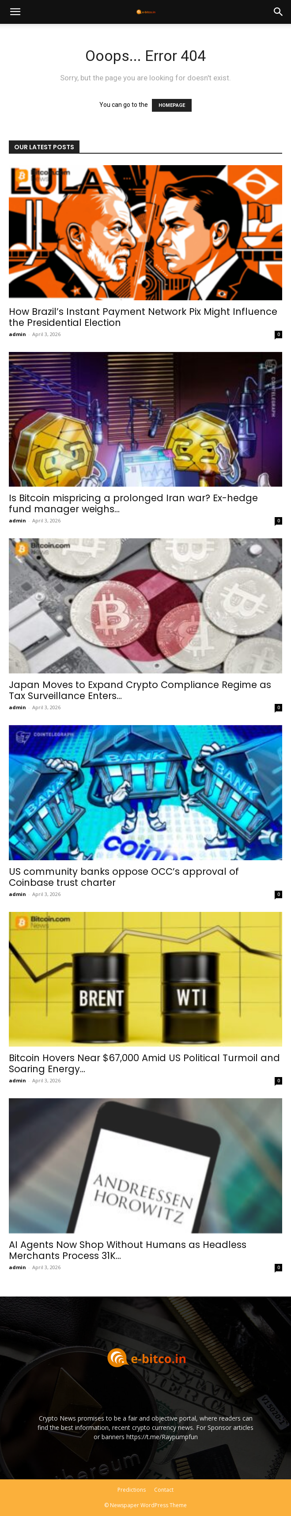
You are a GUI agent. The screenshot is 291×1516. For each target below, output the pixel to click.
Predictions (131, 1489)
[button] (15, 12)
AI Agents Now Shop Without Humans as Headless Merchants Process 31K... (127, 1250)
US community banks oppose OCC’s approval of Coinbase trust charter (124, 877)
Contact (164, 1489)
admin (17, 334)
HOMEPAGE (172, 105)
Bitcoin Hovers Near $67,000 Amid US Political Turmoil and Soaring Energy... (144, 1063)
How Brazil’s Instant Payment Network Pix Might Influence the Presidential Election (143, 317)
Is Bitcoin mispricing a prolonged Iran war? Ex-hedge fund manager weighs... (133, 503)
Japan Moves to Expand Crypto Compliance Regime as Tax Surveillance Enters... (140, 690)
